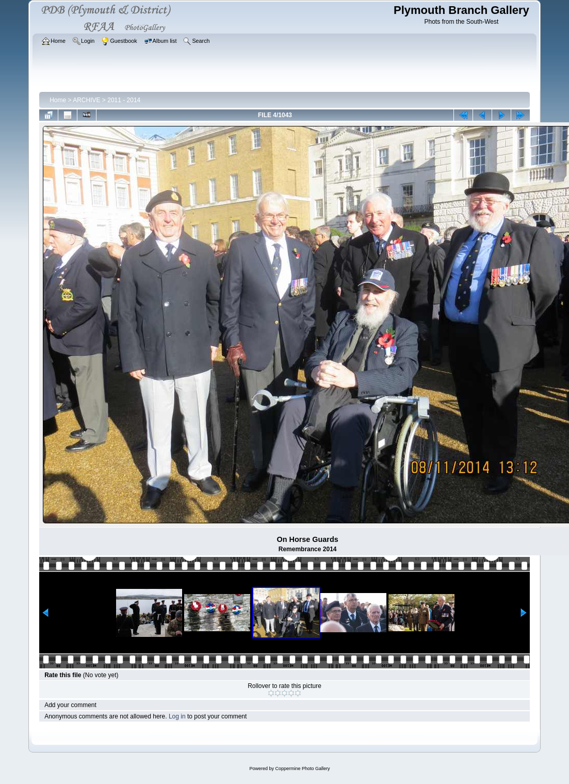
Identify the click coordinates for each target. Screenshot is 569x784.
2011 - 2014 (123, 100)
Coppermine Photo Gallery (302, 768)
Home (58, 100)
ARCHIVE (86, 100)
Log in (177, 716)
